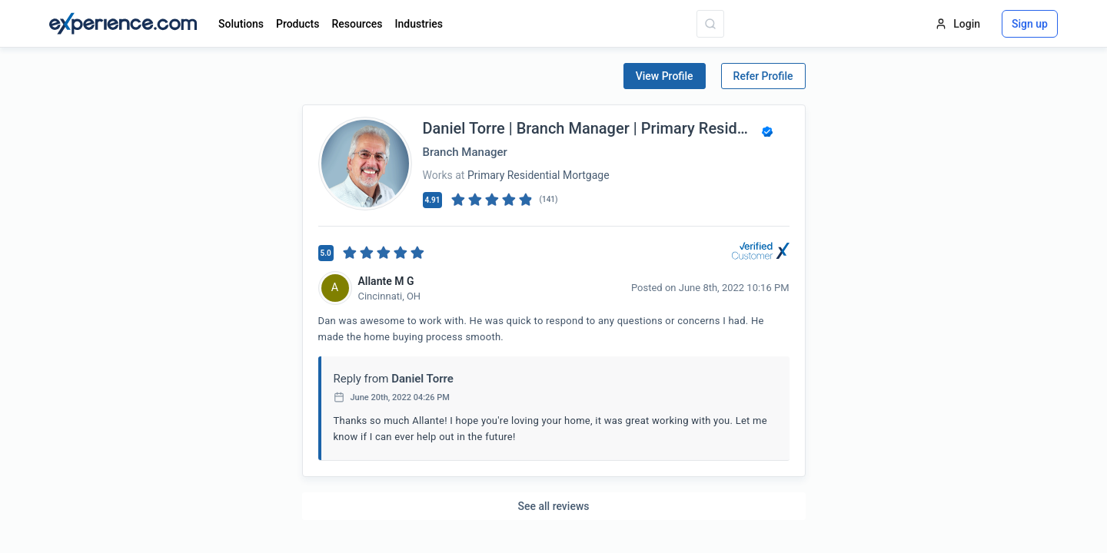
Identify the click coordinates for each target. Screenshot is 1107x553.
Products (298, 24)
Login (957, 24)
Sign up (1030, 24)
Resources (356, 24)
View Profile (664, 76)
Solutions (241, 24)
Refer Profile (763, 76)
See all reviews (554, 506)
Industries (419, 24)
